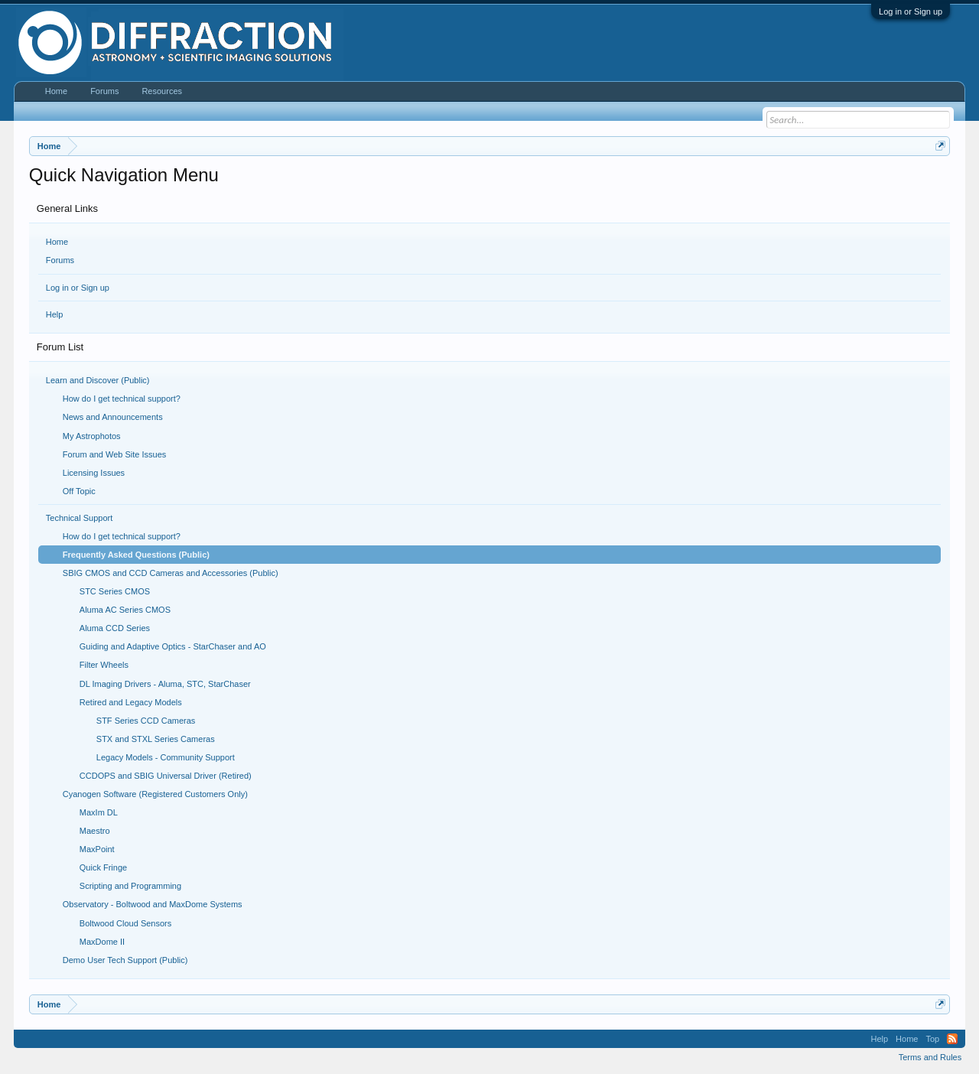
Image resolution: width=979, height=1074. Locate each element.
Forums (60, 260)
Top (932, 1038)
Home (57, 241)
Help (54, 314)
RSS (952, 1038)
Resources (161, 91)
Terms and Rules (930, 1057)
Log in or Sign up (910, 11)
